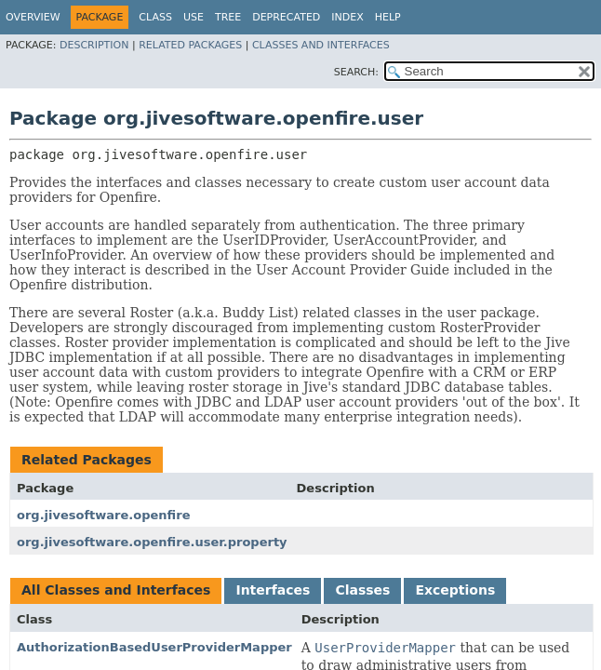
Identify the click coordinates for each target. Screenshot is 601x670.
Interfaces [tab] (272, 590)
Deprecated (286, 17)
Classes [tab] (362, 590)
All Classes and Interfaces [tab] (115, 590)
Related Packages (190, 45)
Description (94, 45)
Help (388, 17)
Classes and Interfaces (321, 45)
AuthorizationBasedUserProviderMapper (154, 647)
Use (193, 17)
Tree (228, 17)
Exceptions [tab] (455, 590)
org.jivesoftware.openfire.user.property (152, 542)
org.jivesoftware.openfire (103, 515)
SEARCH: (356, 72)
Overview (33, 17)
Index (347, 17)
